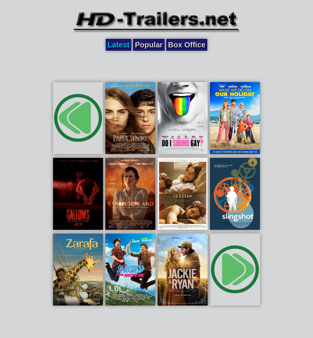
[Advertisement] (156, 66)
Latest (119, 45)
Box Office (186, 45)
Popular (148, 45)
